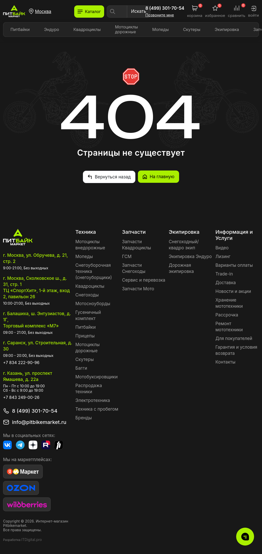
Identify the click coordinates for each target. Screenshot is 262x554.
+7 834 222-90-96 (21, 362)
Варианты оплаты (234, 265)
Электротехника (92, 400)
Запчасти (134, 232)
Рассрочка (226, 314)
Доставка (225, 282)
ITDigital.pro (31, 539)
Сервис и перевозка (143, 279)
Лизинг (223, 256)
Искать (138, 11)
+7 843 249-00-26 (21, 397)
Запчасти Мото (138, 288)
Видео (221, 247)
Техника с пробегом (96, 408)
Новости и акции (233, 291)
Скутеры (191, 29)
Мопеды (160, 29)
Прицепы (85, 335)
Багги (81, 367)
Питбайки (20, 29)
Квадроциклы (87, 29)
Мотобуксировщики (96, 376)
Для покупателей (233, 338)
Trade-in (224, 273)
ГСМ (127, 256)
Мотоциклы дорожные (126, 29)
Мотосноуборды (92, 303)
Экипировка (227, 29)
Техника (85, 232)
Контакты (225, 361)
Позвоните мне (159, 15)
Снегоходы (87, 294)
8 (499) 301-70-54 (164, 8)
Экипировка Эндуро (190, 256)
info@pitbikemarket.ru (39, 422)
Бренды (83, 417)
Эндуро (51, 29)
